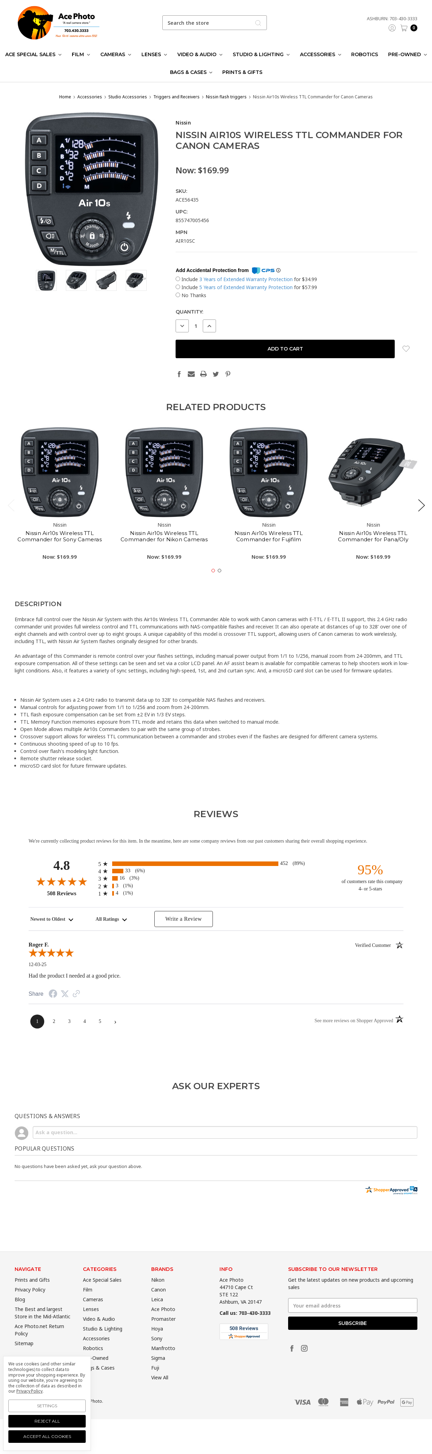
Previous (11, 518)
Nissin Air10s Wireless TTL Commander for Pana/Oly (373, 549)
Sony (156, 1351)
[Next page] (115, 1021)
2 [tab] (219, 583)
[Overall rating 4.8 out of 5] (61, 881)
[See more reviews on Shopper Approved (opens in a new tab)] (76, 994)
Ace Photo (163, 1322)
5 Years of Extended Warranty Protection (246, 287)
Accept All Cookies (47, 1436)
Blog (20, 1312)
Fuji (155, 1381)
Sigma (158, 1371)
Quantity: (189, 312)
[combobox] (214, 22)
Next (421, 518)
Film (81, 54)
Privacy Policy (30, 1302)
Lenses (154, 54)
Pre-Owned (407, 54)
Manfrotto (163, 1361)
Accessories (320, 54)
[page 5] (100, 1021)
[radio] (216, 863)
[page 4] (84, 1021)
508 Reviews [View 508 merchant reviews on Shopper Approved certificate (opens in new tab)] (71, 893)
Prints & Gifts (242, 72)
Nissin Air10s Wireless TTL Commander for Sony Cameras (59, 549)
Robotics (364, 54)
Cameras (115, 54)
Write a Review (183, 919)
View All (159, 1390)
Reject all (47, 1421)
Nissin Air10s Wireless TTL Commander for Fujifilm (268, 549)
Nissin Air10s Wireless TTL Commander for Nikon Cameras (164, 549)
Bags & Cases (191, 72)
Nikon (157, 1293)
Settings (47, 1405)
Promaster (163, 1332)
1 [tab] (213, 583)
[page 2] (54, 1021)
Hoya (157, 1342)
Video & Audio (199, 54)
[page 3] (69, 1021)
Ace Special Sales (33, 54)
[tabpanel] (59, 509)
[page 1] (37, 1022)
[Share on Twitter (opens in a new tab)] (65, 994)
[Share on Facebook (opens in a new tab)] (53, 994)
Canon (158, 1302)
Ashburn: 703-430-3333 (392, 18)
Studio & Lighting (261, 54)
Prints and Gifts (32, 1293)
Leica (157, 1312)
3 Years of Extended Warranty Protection (246, 279)
